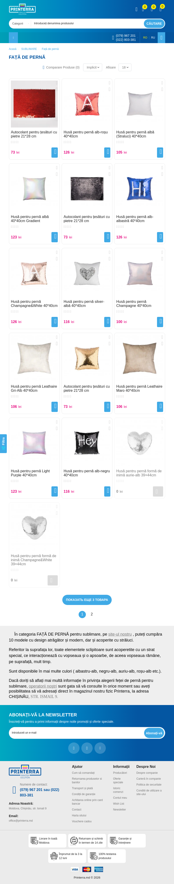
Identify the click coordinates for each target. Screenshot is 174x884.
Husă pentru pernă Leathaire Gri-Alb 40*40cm (34, 388)
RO (145, 37)
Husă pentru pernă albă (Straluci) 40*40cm (135, 134)
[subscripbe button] (154, 733)
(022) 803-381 (126, 40)
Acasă (12, 49)
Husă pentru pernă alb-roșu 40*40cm (86, 134)
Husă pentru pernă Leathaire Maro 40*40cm (139, 388)
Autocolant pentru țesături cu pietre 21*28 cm (34, 134)
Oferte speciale (118, 780)
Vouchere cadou (82, 821)
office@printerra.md (21, 820)
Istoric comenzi (118, 790)
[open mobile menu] (13, 37)
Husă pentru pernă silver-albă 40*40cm (84, 304)
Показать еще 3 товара (87, 600)
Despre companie (147, 772)
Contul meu (120, 797)
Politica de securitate (149, 784)
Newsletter (119, 809)
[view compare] (143, 9)
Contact (76, 809)
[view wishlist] (152, 9)
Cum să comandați (83, 772)
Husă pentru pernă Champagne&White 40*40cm (34, 304)
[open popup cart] (161, 9)
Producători (120, 772)
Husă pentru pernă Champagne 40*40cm (133, 304)
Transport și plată (82, 788)
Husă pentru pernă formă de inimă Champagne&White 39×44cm (33, 560)
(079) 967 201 (125, 35)
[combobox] (21, 23)
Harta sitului (79, 815)
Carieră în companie (148, 778)
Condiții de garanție (83, 794)
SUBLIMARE (29, 49)
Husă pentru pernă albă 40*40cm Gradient (30, 219)
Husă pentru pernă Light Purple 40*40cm (30, 473)
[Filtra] (3, 443)
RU (153, 37)
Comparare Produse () (63, 67)
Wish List (118, 803)
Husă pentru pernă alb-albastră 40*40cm (134, 219)
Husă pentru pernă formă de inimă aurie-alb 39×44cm (139, 473)
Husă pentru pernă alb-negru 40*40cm (87, 473)
